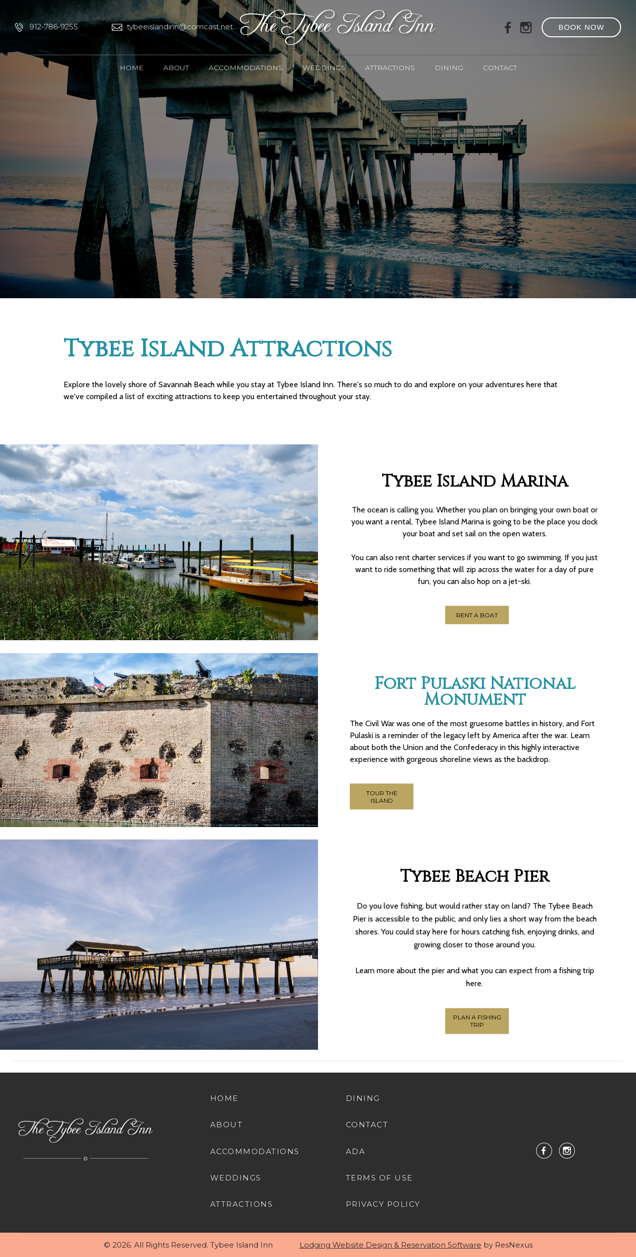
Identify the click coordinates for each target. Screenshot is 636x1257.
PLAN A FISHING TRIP (477, 1021)
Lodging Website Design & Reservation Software (390, 1245)
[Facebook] (508, 26)
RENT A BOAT (477, 615)
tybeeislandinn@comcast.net (180, 26)
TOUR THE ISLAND (382, 796)
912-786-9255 (54, 26)
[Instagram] (526, 26)
